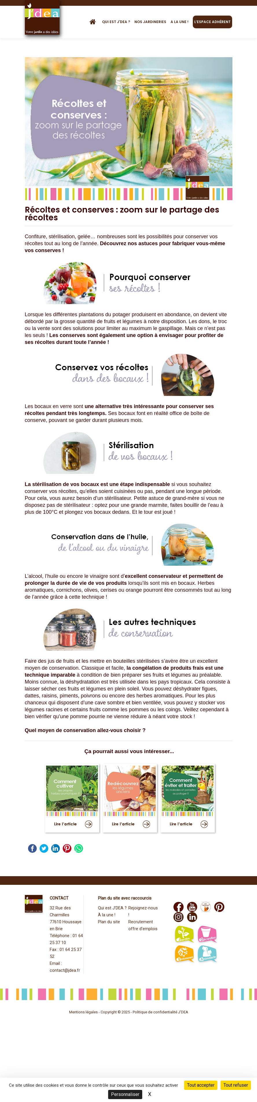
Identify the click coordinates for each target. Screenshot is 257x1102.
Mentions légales (83, 1012)
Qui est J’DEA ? (112, 908)
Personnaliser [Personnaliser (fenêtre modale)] (125, 1094)
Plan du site (109, 921)
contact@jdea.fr (65, 970)
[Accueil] (94, 22)
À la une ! (106, 915)
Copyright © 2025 (116, 1012)
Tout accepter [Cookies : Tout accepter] (201, 1085)
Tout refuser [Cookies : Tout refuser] (235, 1085)
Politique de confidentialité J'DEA (160, 1012)
